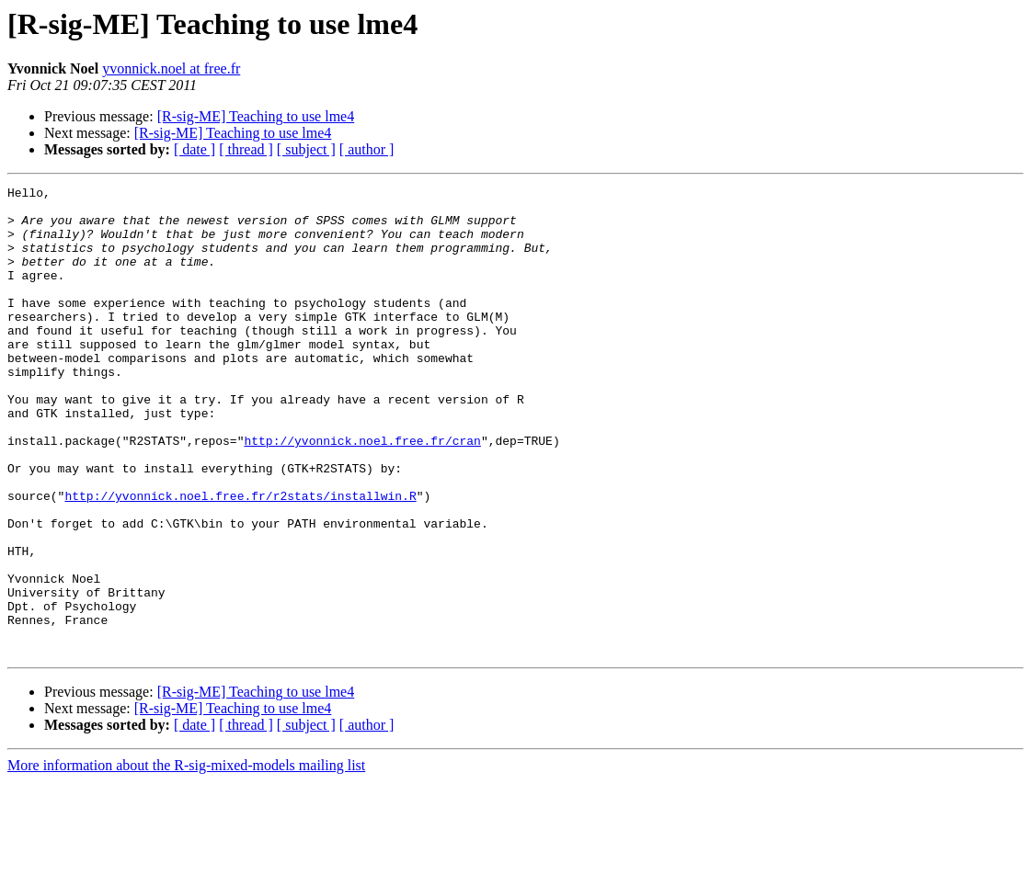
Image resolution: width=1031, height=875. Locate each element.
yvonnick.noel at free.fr (171, 68)
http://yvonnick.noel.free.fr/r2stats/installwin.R (240, 559)
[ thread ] (246, 149)
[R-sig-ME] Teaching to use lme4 (256, 116)
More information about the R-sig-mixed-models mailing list (186, 859)
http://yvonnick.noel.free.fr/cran (362, 492)
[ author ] (367, 149)
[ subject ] (306, 149)
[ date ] (194, 149)
